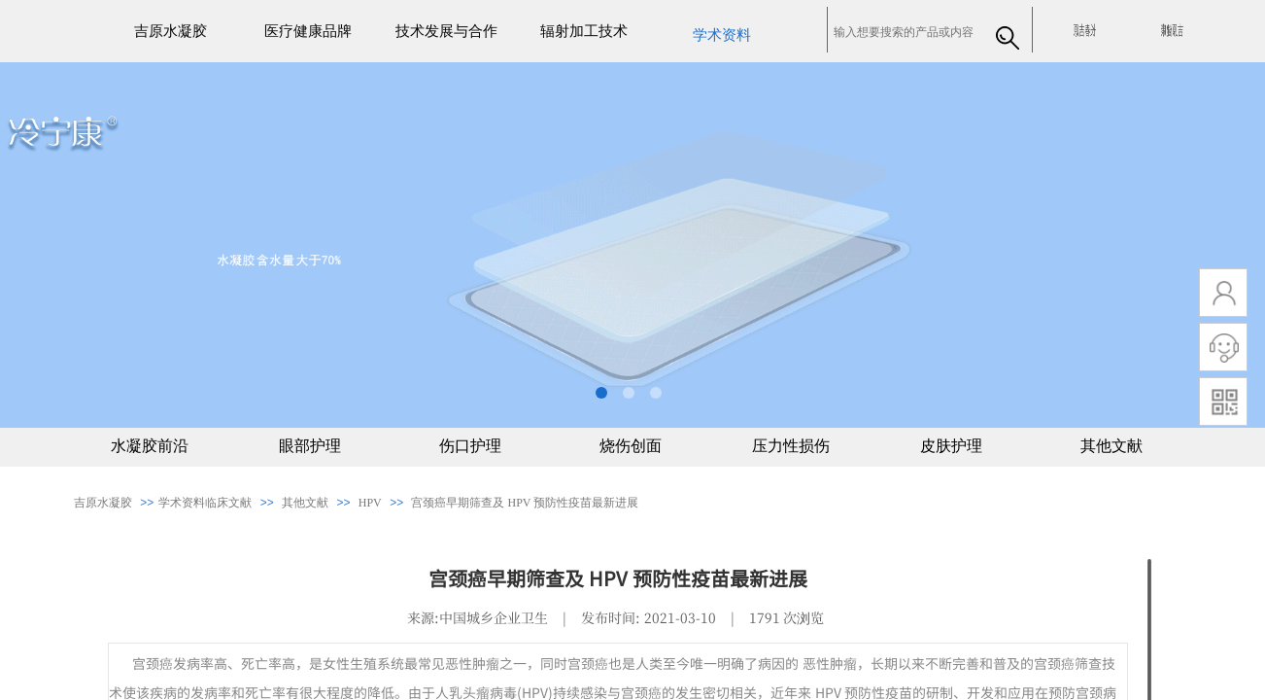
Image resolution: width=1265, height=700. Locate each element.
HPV (370, 502)
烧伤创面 (630, 446)
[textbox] (906, 32)
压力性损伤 (791, 446)
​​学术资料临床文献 (205, 502)
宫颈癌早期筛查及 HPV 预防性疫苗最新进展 (524, 502)
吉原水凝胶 (103, 502)
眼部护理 (310, 446)
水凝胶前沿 (149, 446)
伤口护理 (470, 446)
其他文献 (1111, 446)
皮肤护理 (951, 446)
